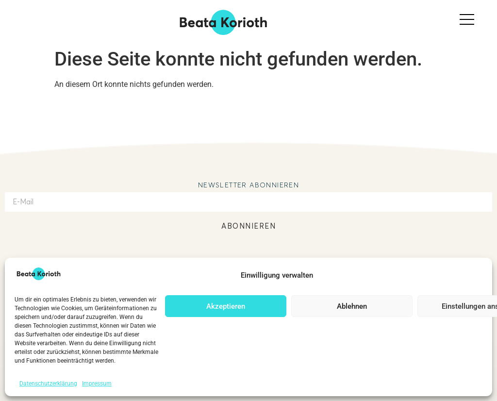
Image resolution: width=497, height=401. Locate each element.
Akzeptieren (225, 306)
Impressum (97, 383)
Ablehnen (352, 306)
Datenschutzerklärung (48, 383)
